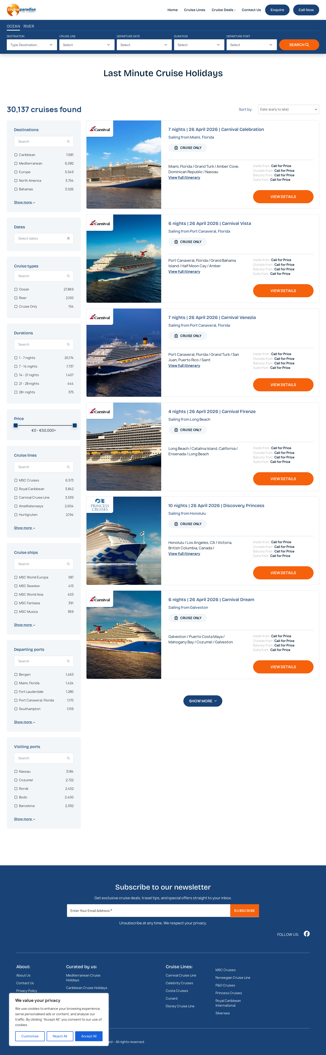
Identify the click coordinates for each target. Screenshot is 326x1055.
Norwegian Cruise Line (233, 977)
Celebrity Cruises (179, 983)
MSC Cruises (226, 970)
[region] (59, 1019)
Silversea (223, 1013)
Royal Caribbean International (228, 1003)
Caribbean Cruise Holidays (86, 988)
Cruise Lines (194, 10)
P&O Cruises (225, 985)
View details (283, 196)
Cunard (171, 998)
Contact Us (251, 10)
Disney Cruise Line (180, 1006)
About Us (23, 975)
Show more (203, 701)
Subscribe (244, 911)
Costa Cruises (177, 991)
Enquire (277, 10)
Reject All (60, 1036)
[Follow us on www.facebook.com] (307, 933)
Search (299, 44)
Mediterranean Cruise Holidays (83, 977)
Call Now (306, 10)
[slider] (15, 425)
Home (173, 10)
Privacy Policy (26, 991)
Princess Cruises (229, 993)
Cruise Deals (222, 10)
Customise (30, 1036)
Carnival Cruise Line (181, 975)
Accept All (88, 1036)
